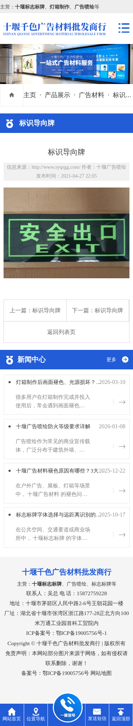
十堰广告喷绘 (111, 167)
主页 (29, 95)
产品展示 (57, 95)
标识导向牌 (46, 310)
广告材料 (91, 95)
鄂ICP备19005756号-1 (81, 640)
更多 (111, 359)
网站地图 (101, 680)
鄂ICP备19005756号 (66, 680)
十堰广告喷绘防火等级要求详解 (61, 429)
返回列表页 (61, 332)
